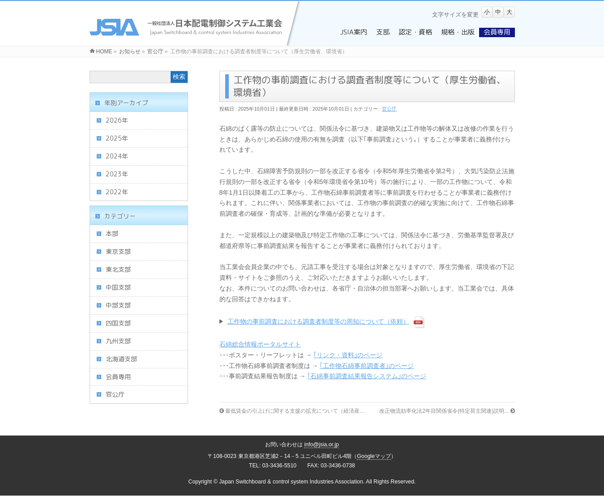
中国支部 (118, 287)
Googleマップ (374, 456)
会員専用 (118, 376)
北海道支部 (121, 359)
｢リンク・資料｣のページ (347, 355)
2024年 (117, 156)
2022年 (117, 192)
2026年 (117, 120)
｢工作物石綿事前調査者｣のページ (367, 365)
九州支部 (118, 341)
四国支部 (118, 323)
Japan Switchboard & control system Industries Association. (291, 482)
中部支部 (118, 305)
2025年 (117, 138)
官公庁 (389, 108)
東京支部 (118, 251)
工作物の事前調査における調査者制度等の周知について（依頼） (318, 321)
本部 (112, 233)
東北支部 (118, 269)
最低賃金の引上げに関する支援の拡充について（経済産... (291, 411)
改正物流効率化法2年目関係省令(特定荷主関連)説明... (446, 411)
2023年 (117, 174)
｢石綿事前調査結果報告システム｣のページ (366, 376)
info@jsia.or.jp (321, 444)
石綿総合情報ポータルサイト (260, 344)
